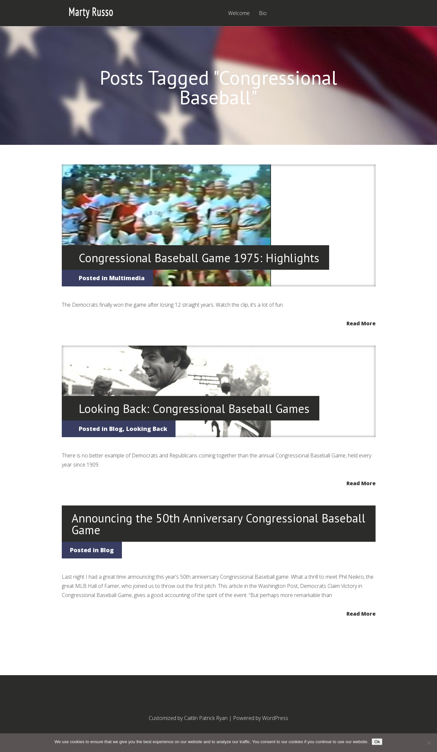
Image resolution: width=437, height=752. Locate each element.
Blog (116, 429)
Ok (377, 741)
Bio (263, 13)
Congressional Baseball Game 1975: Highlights (199, 257)
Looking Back (146, 429)
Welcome (239, 13)
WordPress (275, 718)
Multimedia (127, 278)
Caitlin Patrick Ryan (205, 718)
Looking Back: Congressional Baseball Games (194, 408)
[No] (429, 743)
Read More (361, 323)
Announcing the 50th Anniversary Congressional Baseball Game (218, 524)
